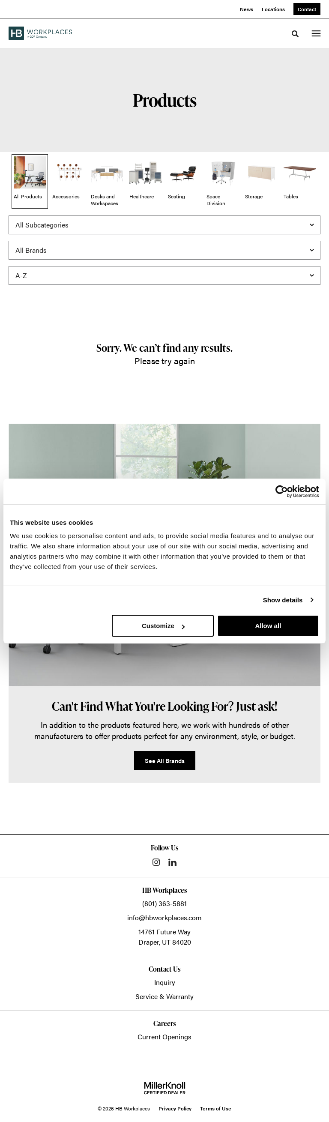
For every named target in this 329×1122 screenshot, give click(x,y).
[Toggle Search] (295, 33)
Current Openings (164, 1036)
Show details (283, 600)
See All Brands (165, 760)
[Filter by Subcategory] (164, 224)
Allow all (268, 625)
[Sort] (164, 275)
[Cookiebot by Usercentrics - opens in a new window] (281, 491)
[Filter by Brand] (164, 250)
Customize (163, 625)
